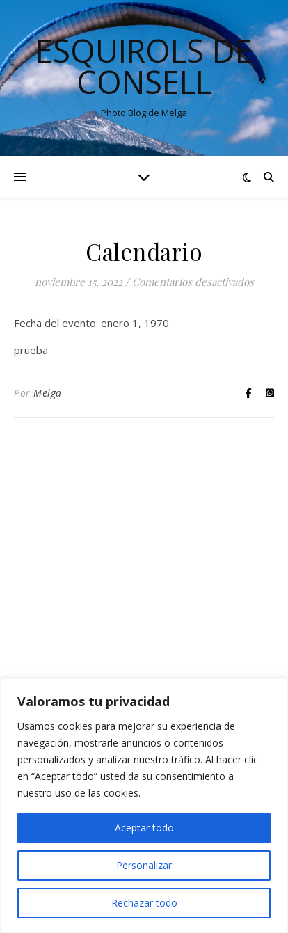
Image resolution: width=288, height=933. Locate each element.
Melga (47, 392)
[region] (144, 805)
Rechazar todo (144, 902)
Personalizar (144, 865)
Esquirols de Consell (144, 66)
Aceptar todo (144, 827)
